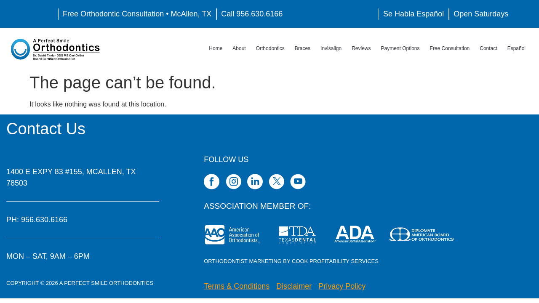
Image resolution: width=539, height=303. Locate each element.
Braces (302, 48)
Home (215, 48)
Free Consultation (450, 48)
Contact (488, 48)
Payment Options (400, 48)
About (238, 48)
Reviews (361, 48)
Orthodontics (270, 48)
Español (516, 48)
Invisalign (331, 48)
